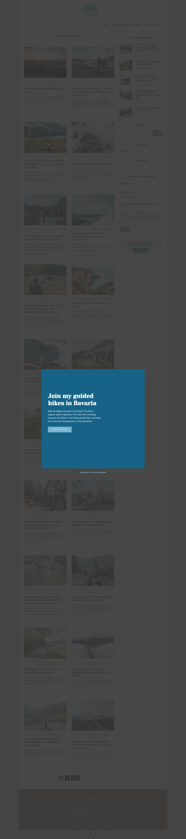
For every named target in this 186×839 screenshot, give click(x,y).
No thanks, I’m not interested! (93, 472)
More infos (60, 429)
